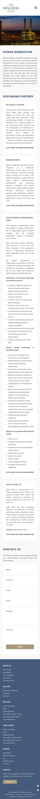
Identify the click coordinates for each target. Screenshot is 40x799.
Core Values (7, 678)
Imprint (19, 794)
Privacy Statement (29, 794)
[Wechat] (38, 790)
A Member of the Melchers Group (20, 797)
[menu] (35, 7)
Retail (5, 709)
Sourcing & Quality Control (11, 717)
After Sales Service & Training (12, 714)
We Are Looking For (9, 756)
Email (8, 601)
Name (8, 570)
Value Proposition (8, 681)
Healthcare (6, 693)
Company (10, 580)
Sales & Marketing (9, 706)
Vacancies (6, 764)
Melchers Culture (8, 761)
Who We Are (7, 670)
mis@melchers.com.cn (20, 530)
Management (7, 672)
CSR (4, 758)
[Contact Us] (38, 786)
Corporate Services (9, 719)
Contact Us (10, 782)
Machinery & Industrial (10, 691)
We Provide (6, 753)
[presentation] (22, 636)
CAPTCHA (9, 630)
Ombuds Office (10, 794)
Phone (9, 590)
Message (9, 611)
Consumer (6, 696)
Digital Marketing (8, 711)
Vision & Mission (8, 675)
